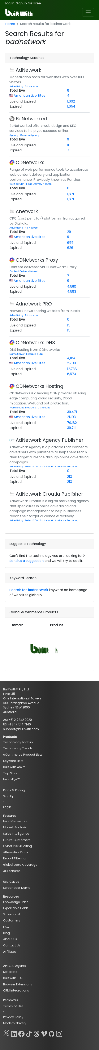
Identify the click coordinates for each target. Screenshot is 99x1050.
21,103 (71, 417)
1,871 (70, 194)
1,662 (71, 101)
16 (68, 145)
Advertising (16, 86)
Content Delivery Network (24, 271)
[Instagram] (59, 1033)
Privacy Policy (13, 1017)
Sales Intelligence (16, 834)
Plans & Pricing (14, 790)
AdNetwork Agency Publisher (49, 440)
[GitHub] (51, 1033)
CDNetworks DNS (35, 342)
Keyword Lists (13, 761)
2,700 (71, 363)
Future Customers (16, 840)
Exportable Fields (16, 908)
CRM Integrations (16, 990)
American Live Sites (29, 95)
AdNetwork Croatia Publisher (49, 494)
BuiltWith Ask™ (14, 767)
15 (68, 325)
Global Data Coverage (20, 865)
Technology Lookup (18, 742)
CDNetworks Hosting (39, 386)
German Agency (29, 135)
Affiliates (10, 952)
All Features (12, 871)
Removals (10, 1000)
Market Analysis (15, 827)
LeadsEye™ (11, 779)
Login (7, 807)
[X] (6, 1033)
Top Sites (10, 773)
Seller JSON (32, 466)
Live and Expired (22, 101)
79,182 (72, 422)
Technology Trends (18, 748)
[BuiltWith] (19, 12)
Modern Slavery (14, 1023)
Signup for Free (28, 3)
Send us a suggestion (26, 560)
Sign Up (8, 796)
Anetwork (27, 211)
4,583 (71, 291)
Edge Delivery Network (39, 184)
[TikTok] (29, 1033)
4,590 (71, 286)
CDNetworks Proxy (37, 260)
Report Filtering (14, 858)
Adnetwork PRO (34, 303)
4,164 (71, 358)
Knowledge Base (15, 902)
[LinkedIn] (14, 1033)
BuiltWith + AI (12, 978)
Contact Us (11, 945)
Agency (14, 135)
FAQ (6, 927)
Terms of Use (13, 1006)
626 (70, 247)
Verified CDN (17, 184)
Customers (11, 920)
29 (69, 231)
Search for (28, 589)
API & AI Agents (14, 966)
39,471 (72, 411)
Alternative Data (15, 852)
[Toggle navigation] (88, 12)
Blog (6, 933)
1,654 (71, 106)
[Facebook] (21, 1033)
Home (10, 23)
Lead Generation (15, 821)
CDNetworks (30, 162)
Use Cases (11, 882)
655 (70, 242)
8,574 (71, 374)
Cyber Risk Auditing (17, 846)
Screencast (11, 914)
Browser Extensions (17, 984)
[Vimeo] (44, 1033)
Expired (15, 106)
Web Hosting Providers (23, 407)
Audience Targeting (66, 466)
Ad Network (31, 86)
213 (69, 476)
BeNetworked (31, 118)
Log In (9, 3)
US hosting (44, 407)
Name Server (17, 354)
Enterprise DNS (34, 354)
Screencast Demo (16, 888)
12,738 (72, 368)
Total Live (17, 90)
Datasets (10, 972)
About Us (10, 939)
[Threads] (36, 1033)
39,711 (71, 427)
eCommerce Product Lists (23, 754)
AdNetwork (28, 70)
